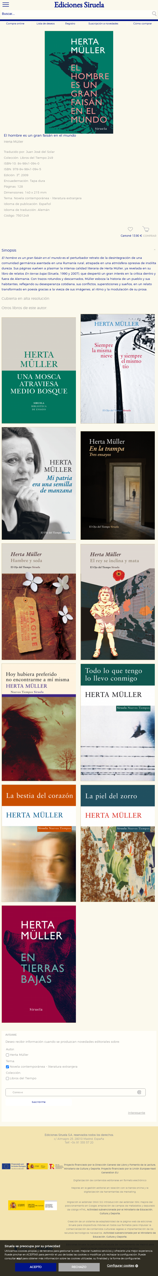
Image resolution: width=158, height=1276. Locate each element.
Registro (70, 23)
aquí (19, 1258)
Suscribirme (39, 1102)
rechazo (79, 1267)
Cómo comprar (142, 23)
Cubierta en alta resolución (25, 298)
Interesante (136, 1113)
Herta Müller (13, 141)
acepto (36, 1267)
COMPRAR (149, 236)
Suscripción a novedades (103, 23)
